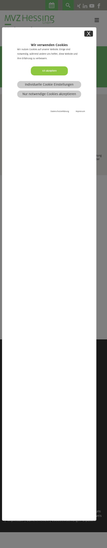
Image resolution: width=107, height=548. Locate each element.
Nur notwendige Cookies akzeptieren (49, 94)
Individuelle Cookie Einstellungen (49, 84)
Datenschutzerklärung (60, 111)
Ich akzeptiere (49, 71)
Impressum (80, 111)
